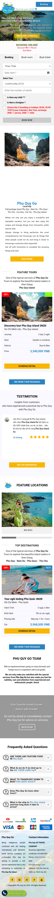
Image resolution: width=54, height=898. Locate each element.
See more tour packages (27, 382)
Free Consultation (16, 892)
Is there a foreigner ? (16, 102)
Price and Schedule (27, 36)
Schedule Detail (27, 366)
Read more (27, 259)
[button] (50, 511)
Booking (44, 4)
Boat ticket (44, 57)
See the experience (27, 465)
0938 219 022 (40, 857)
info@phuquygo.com (37, 865)
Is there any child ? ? (16, 97)
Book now (27, 120)
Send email (27, 727)
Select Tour (8, 78)
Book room (27, 57)
